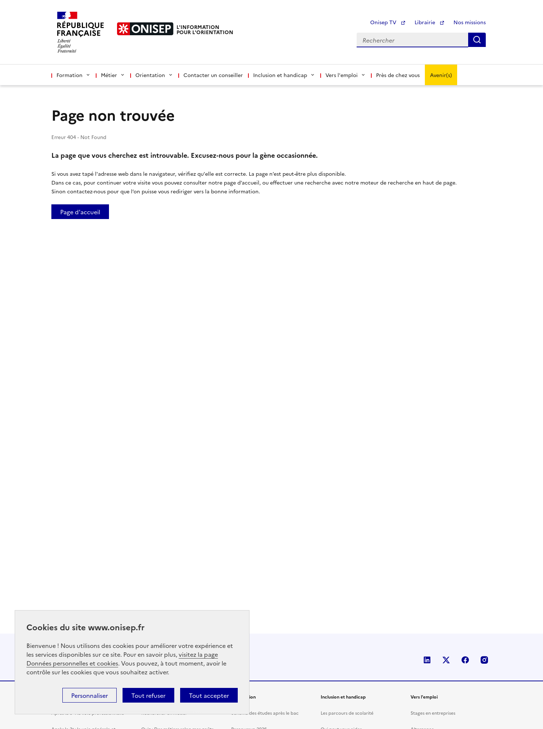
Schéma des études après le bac (265, 713)
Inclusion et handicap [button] (284, 74)
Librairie (430, 22)
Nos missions (469, 22)
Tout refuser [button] (148, 695)
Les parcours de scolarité (347, 713)
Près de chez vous (398, 75)
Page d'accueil (80, 212)
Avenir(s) (441, 75)
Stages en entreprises (433, 713)
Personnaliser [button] (89, 695)
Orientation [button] (154, 74)
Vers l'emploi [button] (345, 74)
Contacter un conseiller (213, 75)
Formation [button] (74, 74)
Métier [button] (113, 74)
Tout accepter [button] (209, 695)
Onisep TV (388, 22)
